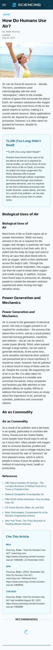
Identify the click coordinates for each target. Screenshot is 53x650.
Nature (6, 14)
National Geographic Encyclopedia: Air (24, 494)
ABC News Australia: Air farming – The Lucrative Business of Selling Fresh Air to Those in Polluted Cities (25, 486)
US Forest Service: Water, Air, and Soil (24, 507)
